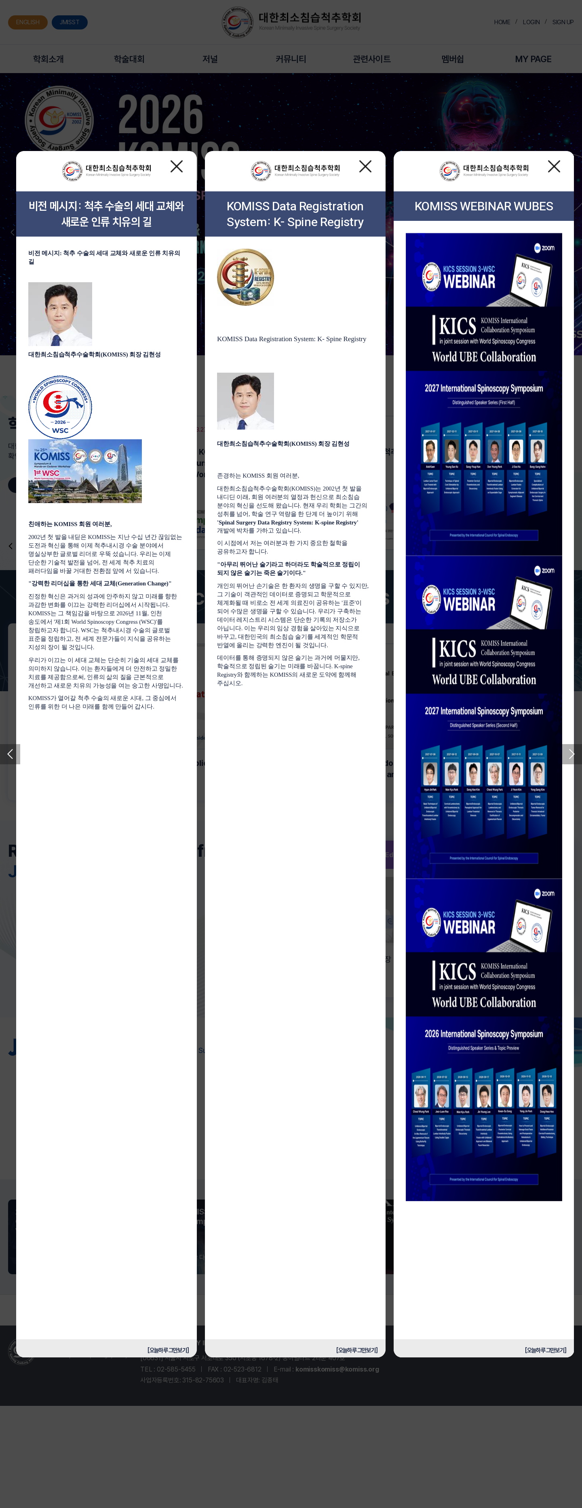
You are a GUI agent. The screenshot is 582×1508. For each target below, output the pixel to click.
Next (572, 754)
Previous (10, 754)
